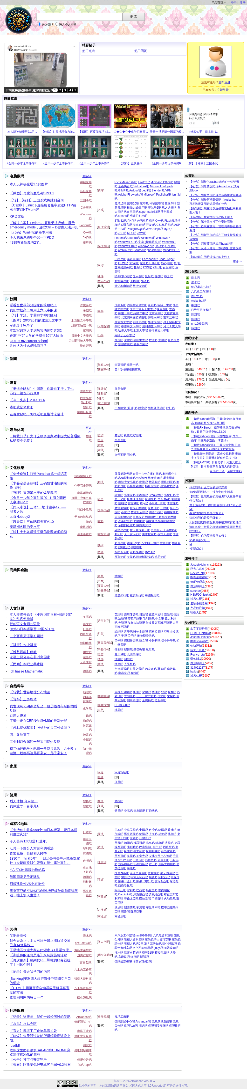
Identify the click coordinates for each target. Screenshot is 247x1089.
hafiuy (194, 671)
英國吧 (87, 853)
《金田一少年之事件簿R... (22, 163)
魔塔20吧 (133, 203)
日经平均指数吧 (201, 310)
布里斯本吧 (153, 907)
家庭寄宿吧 (122, 772)
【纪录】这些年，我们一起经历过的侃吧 (40, 1017)
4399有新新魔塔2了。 (26, 242)
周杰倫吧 (142, 495)
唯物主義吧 (140, 631)
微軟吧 (119, 576)
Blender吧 (158, 190)
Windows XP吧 (127, 242)
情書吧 (119, 659)
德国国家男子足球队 (25, 877)
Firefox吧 (144, 182)
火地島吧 (170, 898)
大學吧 (119, 340)
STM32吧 (121, 220)
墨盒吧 (168, 276)
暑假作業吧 (140, 344)
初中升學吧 (168, 640)
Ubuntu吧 (133, 238)
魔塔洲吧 (86, 527)
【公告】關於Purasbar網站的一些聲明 (214, 181)
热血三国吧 (131, 211)
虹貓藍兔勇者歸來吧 (149, 478)
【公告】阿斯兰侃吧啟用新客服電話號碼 (215, 195)
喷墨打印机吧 (123, 276)
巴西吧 (140, 890)
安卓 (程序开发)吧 (144, 225)
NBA (101, 398)
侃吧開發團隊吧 (158, 1025)
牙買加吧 (163, 860)
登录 (234, 2)
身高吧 (128, 810)
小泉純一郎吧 (157, 503)
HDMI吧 (135, 281)
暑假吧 (87, 310)
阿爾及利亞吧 (139, 877)
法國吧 (169, 843)
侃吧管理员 (197, 582)
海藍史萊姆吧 (83, 950)
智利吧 (87, 848)
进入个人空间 (67, 24)
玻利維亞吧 (156, 894)
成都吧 (162, 834)
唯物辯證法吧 (146, 635)
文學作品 (103, 510)
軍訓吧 (87, 330)
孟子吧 (132, 635)
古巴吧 (153, 864)
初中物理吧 (134, 700)
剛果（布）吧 (145, 881)
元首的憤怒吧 (83, 517)
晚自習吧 (86, 345)
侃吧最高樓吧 (123, 961)
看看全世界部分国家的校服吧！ (33, 305)
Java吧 (141, 233)
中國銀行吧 (152, 595)
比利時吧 (132, 847)
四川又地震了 (20, 735)
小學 (100, 335)
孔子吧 (122, 635)
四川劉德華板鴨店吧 (128, 369)
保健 (100, 806)
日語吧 (87, 629)
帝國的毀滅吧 (127, 525)
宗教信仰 (103, 649)
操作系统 (103, 246)
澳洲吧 (119, 907)
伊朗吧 (134, 838)
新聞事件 (103, 369)
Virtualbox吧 (141, 186)
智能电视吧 (122, 281)
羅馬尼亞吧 (168, 851)
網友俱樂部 (105, 955)
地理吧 (87, 692)
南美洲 (102, 896)
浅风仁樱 (196, 598)
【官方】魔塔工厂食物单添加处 (33, 1031)
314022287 (197, 667)
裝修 (100, 777)
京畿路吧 (124, 956)
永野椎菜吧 (137, 552)
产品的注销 (197, 608)
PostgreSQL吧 (136, 229)
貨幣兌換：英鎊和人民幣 (28, 853)
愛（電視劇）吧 (140, 530)
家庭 (100, 772)
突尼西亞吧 (162, 881)
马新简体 (218, 2)
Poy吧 (144, 503)
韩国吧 (195, 328)
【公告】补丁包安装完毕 (28, 1059)
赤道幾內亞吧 (138, 873)
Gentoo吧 (139, 250)
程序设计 (103, 227)
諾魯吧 (125, 911)
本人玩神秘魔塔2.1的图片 (29, 184)
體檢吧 (87, 801)
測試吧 (87, 1045)
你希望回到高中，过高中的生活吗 (211, 492)
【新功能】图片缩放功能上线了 (209, 257)
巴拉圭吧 (145, 898)
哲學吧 (128, 631)
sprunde (195, 590)
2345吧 (157, 267)
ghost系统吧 (154, 250)
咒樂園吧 (139, 521)
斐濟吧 (140, 907)
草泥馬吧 (165, 543)
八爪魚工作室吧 (125, 935)
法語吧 (87, 657)
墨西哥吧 (120, 856)
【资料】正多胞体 (130, 163)
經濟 (100, 664)
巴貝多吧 (151, 860)
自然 (100, 710)
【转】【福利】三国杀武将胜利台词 (37, 200)
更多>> (86, 176)
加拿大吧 (142, 856)
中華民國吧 (131, 830)
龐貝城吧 (120, 654)
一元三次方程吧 (146, 696)
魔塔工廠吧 (84, 1031)
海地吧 (131, 868)
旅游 (100, 435)
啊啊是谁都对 (199, 577)
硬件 (100, 276)
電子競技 (103, 403)
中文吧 (159, 618)
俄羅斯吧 (139, 843)
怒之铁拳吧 (169, 207)
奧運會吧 (86, 391)
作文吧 (162, 696)
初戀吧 (128, 659)
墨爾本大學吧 (123, 322)
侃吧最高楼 (18, 935)
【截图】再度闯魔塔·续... (94, 131)
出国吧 (195, 319)
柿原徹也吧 (152, 486)
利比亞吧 (164, 877)
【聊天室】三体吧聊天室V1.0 (32, 522)
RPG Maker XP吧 (126, 182)
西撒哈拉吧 (125, 885)
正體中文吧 (156, 614)
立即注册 (224, 82)
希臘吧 (128, 851)
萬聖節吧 (120, 557)
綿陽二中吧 (140, 313)
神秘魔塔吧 (156, 203)
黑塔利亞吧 (168, 482)
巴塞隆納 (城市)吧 (150, 847)
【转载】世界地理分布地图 (30, 692)
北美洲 (102, 862)
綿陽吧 (143, 834)
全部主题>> (234, 471)
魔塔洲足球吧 (139, 512)
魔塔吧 (87, 242)
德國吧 (87, 877)
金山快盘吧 (125, 186)
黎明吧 (122, 503)
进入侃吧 (47, 24)
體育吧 (87, 407)
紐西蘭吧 (130, 907)
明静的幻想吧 (138, 216)
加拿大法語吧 (136, 622)
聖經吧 (128, 649)
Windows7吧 (146, 246)
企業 (100, 576)
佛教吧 (87, 652)
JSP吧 (122, 233)
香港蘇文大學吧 (159, 330)
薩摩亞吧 (136, 911)
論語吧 (119, 631)
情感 (100, 659)
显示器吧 (138, 276)
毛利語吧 (149, 618)
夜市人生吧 (165, 534)
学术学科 (103, 696)
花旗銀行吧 (137, 595)
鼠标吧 (149, 276)
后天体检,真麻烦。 (24, 801)
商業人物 (103, 585)
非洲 (100, 879)
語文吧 (87, 624)
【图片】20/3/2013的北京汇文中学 (36, 320)
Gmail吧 (134, 263)
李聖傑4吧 (164, 499)
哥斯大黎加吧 (167, 864)
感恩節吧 (160, 557)
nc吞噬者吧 (171, 948)
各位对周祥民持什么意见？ (206, 513)
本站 (102, 1085)
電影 (100, 521)
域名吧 (144, 263)
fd (190, 544)
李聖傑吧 (172, 503)
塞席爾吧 (153, 873)
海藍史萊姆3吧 (142, 961)
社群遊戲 (103, 1016)
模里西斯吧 (122, 873)
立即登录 (223, 90)
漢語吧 (168, 614)
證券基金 (103, 590)
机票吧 (128, 435)
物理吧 (87, 721)
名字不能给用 (199, 603)
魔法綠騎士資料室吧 (158, 939)
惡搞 (100, 545)
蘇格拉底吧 (156, 631)
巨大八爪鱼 (197, 568)
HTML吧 (154, 263)
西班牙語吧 (131, 614)
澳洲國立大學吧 (152, 326)
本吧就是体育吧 (21, 407)
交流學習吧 (122, 669)
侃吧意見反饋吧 (162, 1021)
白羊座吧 (120, 440)
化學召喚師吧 (83, 485)
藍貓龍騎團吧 (135, 486)
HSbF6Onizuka (200, 594)
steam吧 (123, 216)
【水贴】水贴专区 (23, 1024)
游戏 (100, 210)
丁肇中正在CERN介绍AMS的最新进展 (38, 721)
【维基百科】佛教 (23, 652)
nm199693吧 (83, 943)
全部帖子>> (217, 471)
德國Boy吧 (134, 543)
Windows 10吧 (127, 246)
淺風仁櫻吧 (84, 955)
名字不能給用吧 (143, 948)
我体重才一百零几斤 (25, 806)
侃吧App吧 (84, 1065)
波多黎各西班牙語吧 (159, 622)
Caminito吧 (125, 894)
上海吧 (153, 834)
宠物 (100, 450)
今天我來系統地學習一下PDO (32, 237)
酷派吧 (145, 281)
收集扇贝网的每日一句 (26, 997)
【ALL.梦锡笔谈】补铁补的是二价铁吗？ (40, 728)
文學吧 (131, 557)
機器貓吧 (154, 482)
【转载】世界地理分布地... (58, 131)
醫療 (100, 801)
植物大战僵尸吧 (137, 207)
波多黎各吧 (125, 864)
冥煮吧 (162, 669)
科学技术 (103, 705)
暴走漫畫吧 (84, 534)
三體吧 (87, 522)
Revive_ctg (197, 573)
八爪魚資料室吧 (163, 935)
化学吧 (87, 708)
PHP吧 (87, 237)
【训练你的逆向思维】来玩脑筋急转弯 (38, 955)
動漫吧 (143, 482)
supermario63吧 (149, 211)
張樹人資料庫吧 (134, 939)
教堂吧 (150, 649)
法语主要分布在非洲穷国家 (30, 657)
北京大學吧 (140, 330)
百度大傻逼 (18, 715)
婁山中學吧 (140, 340)
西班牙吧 (169, 847)
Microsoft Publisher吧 (157, 194)
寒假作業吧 (125, 344)
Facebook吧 (150, 259)
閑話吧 (144, 956)
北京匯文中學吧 (81, 320)
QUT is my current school (29, 341)
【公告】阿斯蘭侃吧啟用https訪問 (211, 243)
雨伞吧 (131, 454)
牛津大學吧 (155, 322)
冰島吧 (150, 843)
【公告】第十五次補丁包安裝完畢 (211, 221)
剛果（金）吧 (127, 881)
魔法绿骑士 (197, 586)
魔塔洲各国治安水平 (25, 527)
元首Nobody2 (20, 517)
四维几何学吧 (123, 692)
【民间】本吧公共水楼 (26, 664)
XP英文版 (17, 216)
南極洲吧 (120, 916)
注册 (243, 2)
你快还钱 (196, 645)
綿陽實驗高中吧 (81, 325)
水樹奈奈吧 (122, 552)
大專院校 (103, 326)
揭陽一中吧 (165, 305)
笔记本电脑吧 (123, 286)
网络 (100, 265)
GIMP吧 (123, 190)
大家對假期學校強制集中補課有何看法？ (215, 522)
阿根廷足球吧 (156, 408)
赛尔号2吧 (154, 207)
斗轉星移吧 (122, 530)
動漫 (100, 482)
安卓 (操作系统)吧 (149, 242)
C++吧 (87, 232)
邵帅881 (195, 658)
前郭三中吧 (170, 317)
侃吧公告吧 (84, 1059)
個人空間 (103, 941)
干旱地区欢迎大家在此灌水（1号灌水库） (41, 950)
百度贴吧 (168, 267)
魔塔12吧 (120, 203)
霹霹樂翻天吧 (83, 476)
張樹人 (194, 612)
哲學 (100, 634)
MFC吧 (131, 233)
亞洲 (100, 834)
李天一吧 (132, 364)
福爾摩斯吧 (171, 512)
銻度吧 (134, 956)
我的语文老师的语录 (25, 624)
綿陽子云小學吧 (125, 335)
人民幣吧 (130, 664)
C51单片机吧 (165, 225)
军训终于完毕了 (21, 325)
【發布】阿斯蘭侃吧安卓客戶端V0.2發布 (40, 1065)
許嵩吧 (119, 495)
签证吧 (119, 435)
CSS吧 (147, 267)
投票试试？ (196, 548)
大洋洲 (102, 909)
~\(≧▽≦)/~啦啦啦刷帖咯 (27, 870)
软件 (100, 190)
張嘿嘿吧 (136, 547)
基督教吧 (139, 649)
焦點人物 (103, 364)
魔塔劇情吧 (84, 493)
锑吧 (89, 715)
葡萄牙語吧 (135, 618)
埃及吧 (153, 877)
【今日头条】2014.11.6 (27, 400)
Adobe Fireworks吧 (130, 194)
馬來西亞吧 (131, 834)
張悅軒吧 (170, 495)
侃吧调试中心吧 (201, 287)
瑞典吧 (159, 843)
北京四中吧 (156, 313)
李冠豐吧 (120, 364)
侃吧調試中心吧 (125, 1021)
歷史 (100, 654)
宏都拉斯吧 (140, 864)
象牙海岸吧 (167, 873)
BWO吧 (150, 552)
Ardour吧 (135, 190)
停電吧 (119, 782)
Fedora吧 (85, 225)
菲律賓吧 (145, 838)
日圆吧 (195, 314)
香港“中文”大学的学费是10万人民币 (36, 335)
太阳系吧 (130, 696)
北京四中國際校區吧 (134, 317)
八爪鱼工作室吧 (201, 291)
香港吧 (172, 830)
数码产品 (103, 281)
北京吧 (172, 834)
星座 (100, 440)
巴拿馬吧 (138, 860)
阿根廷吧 (120, 890)
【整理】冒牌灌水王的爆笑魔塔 (33, 493)
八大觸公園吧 (150, 543)
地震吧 (87, 735)
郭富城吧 (133, 503)
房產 (100, 581)
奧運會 (102, 388)
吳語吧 (122, 622)
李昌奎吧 (124, 673)
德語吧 (87, 671)
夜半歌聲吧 (125, 521)
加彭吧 (125, 877)
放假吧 (153, 340)
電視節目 (103, 534)
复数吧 (172, 692)
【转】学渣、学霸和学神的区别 (33, 315)
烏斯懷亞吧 (140, 894)
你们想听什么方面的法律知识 (208, 487)
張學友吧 (130, 495)
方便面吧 (120, 454)
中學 (100, 311)
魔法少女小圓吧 (128, 482)
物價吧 (119, 664)
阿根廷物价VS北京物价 (27, 884)
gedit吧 (146, 190)
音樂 (100, 552)
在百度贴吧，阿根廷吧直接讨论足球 (37, 414)
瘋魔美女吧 (143, 525)
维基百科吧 (134, 259)
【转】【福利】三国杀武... (203, 163)
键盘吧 (159, 276)
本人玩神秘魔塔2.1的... (22, 131)
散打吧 (170, 408)
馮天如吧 (156, 943)
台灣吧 (87, 860)
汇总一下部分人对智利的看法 (32, 848)
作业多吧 (197, 296)
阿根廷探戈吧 (145, 557)
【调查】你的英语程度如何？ (208, 535)
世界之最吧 (137, 669)
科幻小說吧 (84, 509)
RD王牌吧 (142, 943)
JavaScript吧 (154, 229)
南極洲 (102, 916)
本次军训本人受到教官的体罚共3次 (36, 330)
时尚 (100, 445)
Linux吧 (160, 246)
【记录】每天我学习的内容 (30, 971)
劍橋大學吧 (140, 322)
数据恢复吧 (140, 286)
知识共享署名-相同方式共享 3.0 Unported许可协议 (143, 1085)
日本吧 (87, 832)
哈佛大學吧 (125, 330)
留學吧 (119, 640)
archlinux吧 (125, 250)
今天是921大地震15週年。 (29, 841)
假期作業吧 (131, 640)
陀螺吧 (171, 696)
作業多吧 (86, 305)
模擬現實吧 (162, 952)
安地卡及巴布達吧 (160, 856)
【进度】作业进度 (23, 645)
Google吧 (167, 263)
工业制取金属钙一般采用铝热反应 (35, 742)
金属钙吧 (148, 700)
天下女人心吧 (132, 534)
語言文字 (103, 620)
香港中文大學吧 (81, 335)
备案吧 (138, 267)
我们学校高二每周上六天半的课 (33, 310)
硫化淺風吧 (84, 997)
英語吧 (87, 617)
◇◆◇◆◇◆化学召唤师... (131, 131)
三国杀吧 (86, 200)
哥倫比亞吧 (131, 898)
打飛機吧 (152, 810)
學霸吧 (87, 315)
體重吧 (87, 806)
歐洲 (100, 847)
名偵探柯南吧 (127, 478)
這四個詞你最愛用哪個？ (205, 517)
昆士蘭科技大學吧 (80, 340)
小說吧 (125, 512)
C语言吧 (86, 207)
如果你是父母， (199, 540)
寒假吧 (162, 340)
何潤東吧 (151, 499)
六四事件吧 (134, 654)
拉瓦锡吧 (160, 700)
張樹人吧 (130, 943)
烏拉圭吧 (152, 890)
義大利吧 (139, 851)
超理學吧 (120, 543)
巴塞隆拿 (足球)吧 (126, 408)
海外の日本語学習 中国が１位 (32, 629)
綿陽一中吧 (125, 313)
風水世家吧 (149, 534)
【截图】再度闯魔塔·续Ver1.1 (32, 193)
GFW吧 (123, 263)
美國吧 (131, 856)
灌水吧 (87, 935)
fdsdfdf (15, 1045)
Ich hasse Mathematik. (26, 671)
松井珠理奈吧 (135, 499)
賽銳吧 (134, 673)
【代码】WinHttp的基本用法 (31, 232)
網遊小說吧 (156, 512)
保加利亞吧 (153, 851)
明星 (100, 499)
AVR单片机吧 (146, 220)
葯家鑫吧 (151, 669)
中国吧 (195, 305)
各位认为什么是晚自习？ (28, 345)
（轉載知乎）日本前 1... (203, 131)
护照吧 (137, 435)
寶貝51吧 (85, 962)
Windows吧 (147, 238)
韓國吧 (162, 830)
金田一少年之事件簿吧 (147, 473)
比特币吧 (120, 259)
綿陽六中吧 (155, 317)
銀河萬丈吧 (167, 486)
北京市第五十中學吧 (143, 309)
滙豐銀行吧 (122, 595)
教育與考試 (105, 642)
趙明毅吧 (124, 547)
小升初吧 (154, 640)
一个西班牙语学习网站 (26, 636)
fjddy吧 (158, 948)
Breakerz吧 (156, 495)
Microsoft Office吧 (162, 182)
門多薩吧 (157, 898)
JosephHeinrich (200, 564)
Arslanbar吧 (83, 1017)
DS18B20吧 (122, 705)
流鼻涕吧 (139, 810)
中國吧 (143, 830)
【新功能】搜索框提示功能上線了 (211, 217)
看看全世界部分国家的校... (167, 131)
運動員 (102, 393)
